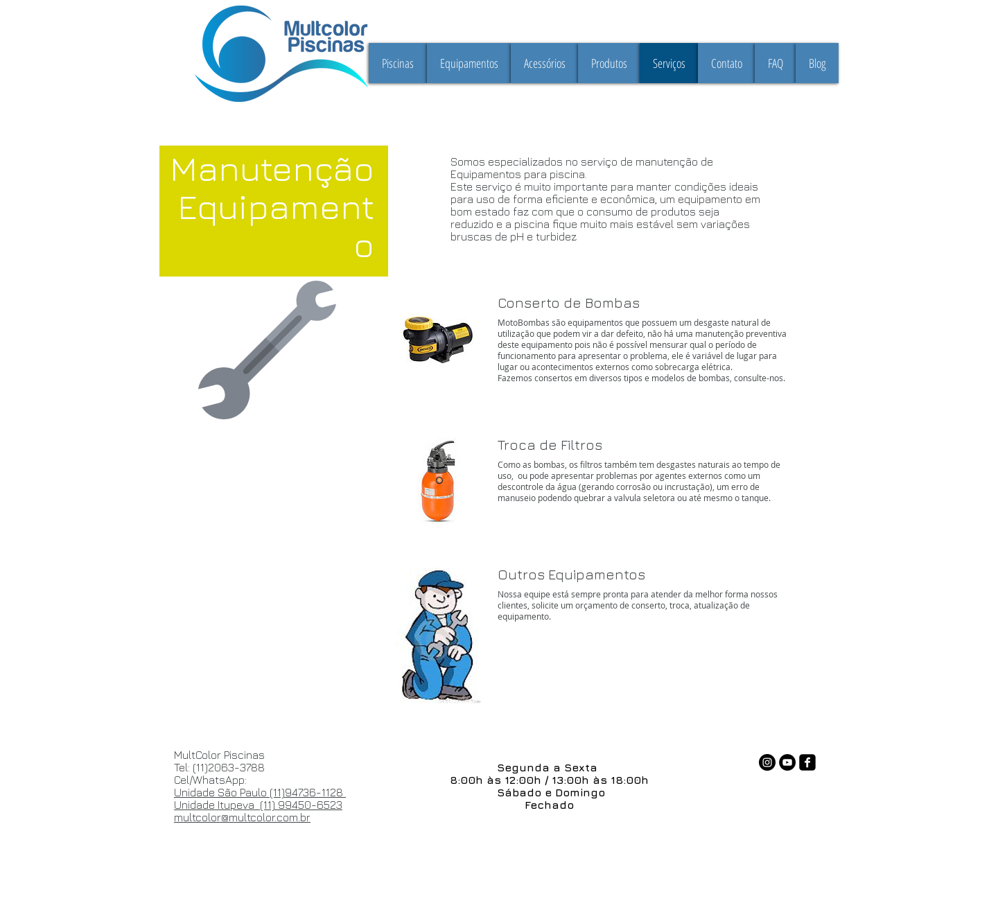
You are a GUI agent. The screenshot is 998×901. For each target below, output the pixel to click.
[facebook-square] (807, 762)
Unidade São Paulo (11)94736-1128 (260, 792)
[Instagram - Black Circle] (767, 762)
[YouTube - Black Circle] (787, 762)
